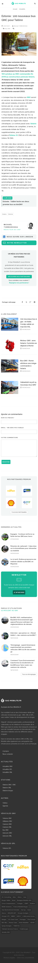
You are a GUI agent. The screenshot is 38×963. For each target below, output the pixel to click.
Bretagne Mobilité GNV (24, 900)
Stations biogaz (8, 790)
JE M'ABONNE (19, 592)
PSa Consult (31, 919)
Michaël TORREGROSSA (20, 26)
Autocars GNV (7, 833)
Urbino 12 (14, 135)
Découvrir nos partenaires (19, 276)
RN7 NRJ (4, 922)
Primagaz (23, 919)
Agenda (5, 806)
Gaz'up (23, 910)
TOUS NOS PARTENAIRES (19, 512)
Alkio (14, 897)
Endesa (32, 903)
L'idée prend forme (28, 916)
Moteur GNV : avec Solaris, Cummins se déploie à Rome (28, 343)
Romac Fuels (13, 922)
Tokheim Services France (10, 929)
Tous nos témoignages (29, 674)
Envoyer (6, 462)
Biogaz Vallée (6, 900)
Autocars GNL (7, 836)
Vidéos (5, 803)
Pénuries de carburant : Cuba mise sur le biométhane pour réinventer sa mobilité (23, 548)
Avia (24, 897)
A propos (6, 751)
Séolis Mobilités (24, 922)
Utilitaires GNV (7, 821)
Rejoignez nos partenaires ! (19, 283)
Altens (20, 897)
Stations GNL (7, 787)
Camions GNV (7, 824)
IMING (13, 916)
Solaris (33, 124)
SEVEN (32, 922)
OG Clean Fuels (13, 919)
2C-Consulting (6, 897)
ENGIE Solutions (7, 906)
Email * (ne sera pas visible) (12, 427)
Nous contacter (8, 754)
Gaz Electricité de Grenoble (10, 910)
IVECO (19, 916)
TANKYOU (16, 926)
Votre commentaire (9, 437)
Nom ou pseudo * (8, 417)
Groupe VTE (5, 916)
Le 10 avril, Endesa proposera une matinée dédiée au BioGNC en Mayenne (23, 561)
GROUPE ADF (12, 913)
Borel (13, 900)
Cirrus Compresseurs (8, 903)
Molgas (4, 919)
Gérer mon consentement (25, 957)
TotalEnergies (24, 929)
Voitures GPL (7, 848)
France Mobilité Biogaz (20, 906)
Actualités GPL (7, 769)
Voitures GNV (7, 818)
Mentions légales (9, 957)
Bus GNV (7, 28)
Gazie (29, 910)
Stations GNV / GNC (9, 785)
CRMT (26, 903)
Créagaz (20, 903)
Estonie (10, 214)
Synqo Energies (7, 926)
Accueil (15, 9)
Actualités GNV (7, 766)
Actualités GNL (7, 772)
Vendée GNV (6, 932)
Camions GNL (7, 827)
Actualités (22, 9)
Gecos (4, 913)
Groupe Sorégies (23, 913)
